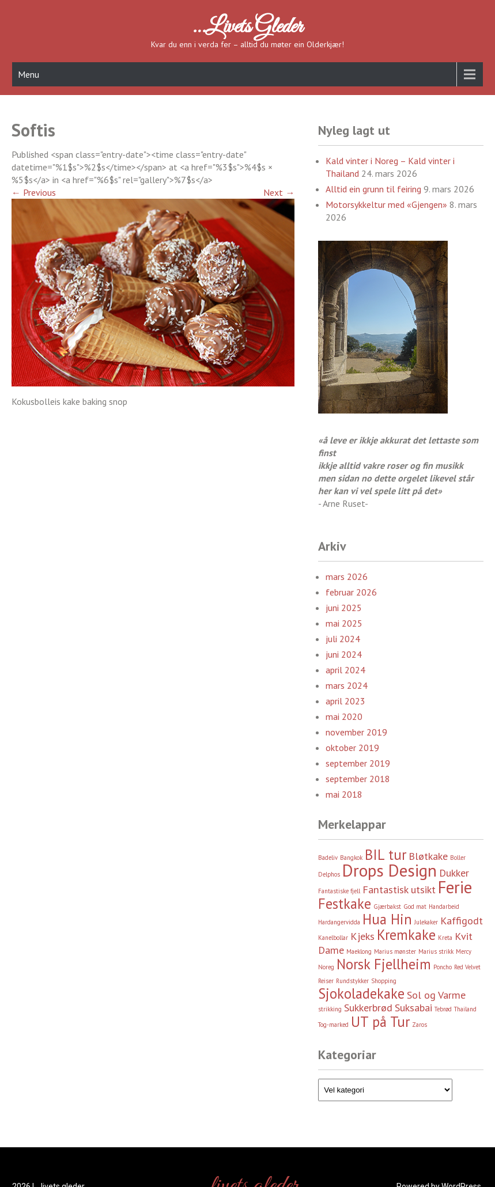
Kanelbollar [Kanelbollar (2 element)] (333, 938)
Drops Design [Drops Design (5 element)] (389, 870)
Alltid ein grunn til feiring (373, 189)
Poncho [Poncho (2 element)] (442, 967)
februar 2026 (351, 592)
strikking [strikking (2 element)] (330, 1009)
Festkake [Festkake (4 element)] (344, 903)
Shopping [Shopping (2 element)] (383, 981)
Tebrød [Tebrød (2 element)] (443, 1009)
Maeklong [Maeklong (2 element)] (359, 951)
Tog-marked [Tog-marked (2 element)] (333, 1025)
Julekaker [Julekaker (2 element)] (426, 922)
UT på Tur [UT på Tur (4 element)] (380, 1021)
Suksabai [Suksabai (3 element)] (413, 1007)
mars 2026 (347, 576)
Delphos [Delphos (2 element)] (329, 874)
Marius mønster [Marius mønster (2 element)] (395, 951)
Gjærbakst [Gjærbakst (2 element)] (387, 906)
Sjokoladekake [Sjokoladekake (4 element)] (361, 993)
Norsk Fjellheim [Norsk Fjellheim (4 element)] (384, 964)
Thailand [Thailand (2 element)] (465, 1009)
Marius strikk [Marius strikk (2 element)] (436, 951)
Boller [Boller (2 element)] (458, 858)
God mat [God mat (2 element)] (414, 906)
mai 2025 (344, 623)
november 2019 (356, 732)
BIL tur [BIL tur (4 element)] (385, 854)
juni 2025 (344, 607)
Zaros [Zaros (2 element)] (419, 1025)
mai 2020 (344, 716)
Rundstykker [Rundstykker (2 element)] (352, 981)
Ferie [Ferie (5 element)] (455, 887)
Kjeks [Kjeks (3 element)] (362, 936)
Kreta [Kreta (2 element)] (445, 938)
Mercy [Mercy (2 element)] (463, 951)
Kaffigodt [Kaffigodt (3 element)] (461, 920)
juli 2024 (343, 638)
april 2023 (345, 701)
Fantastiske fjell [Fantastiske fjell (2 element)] (339, 891)
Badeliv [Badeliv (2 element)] (328, 858)
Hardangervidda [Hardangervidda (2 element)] (339, 922)
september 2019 (358, 763)
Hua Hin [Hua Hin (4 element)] (387, 919)
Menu (28, 74)
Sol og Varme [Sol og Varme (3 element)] (436, 995)
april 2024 (345, 670)
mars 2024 (347, 685)
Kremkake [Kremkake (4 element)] (406, 935)
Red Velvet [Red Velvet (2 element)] (467, 967)
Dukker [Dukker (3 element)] (454, 872)
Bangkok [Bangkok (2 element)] (351, 858)
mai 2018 (344, 794)
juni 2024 (344, 654)
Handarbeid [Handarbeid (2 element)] (444, 906)
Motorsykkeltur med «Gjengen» (386, 204)
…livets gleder (247, 27)
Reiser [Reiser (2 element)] (326, 981)
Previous (34, 192)
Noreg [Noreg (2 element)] (326, 967)
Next (278, 192)
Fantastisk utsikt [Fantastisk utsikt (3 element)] (399, 889)
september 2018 (358, 778)
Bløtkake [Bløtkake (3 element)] (428, 856)
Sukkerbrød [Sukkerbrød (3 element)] (368, 1007)
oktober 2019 (352, 747)
